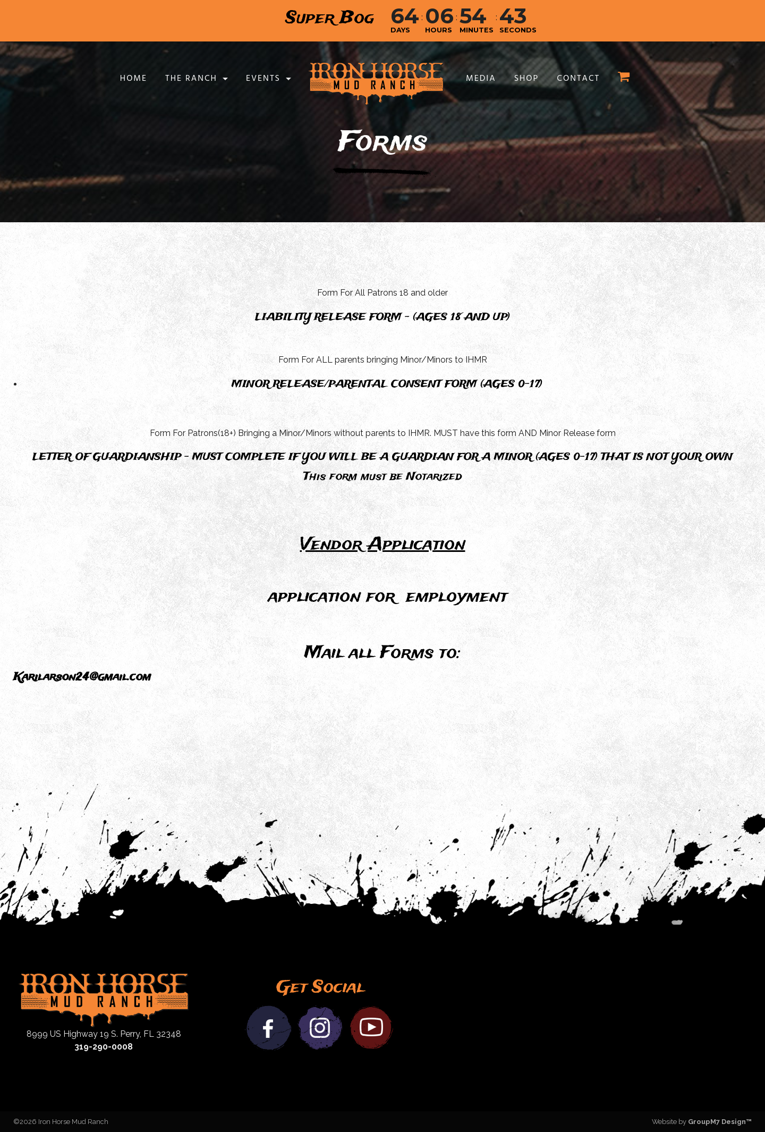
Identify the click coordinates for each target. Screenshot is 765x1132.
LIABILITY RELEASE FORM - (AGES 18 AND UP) (382, 317)
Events (263, 79)
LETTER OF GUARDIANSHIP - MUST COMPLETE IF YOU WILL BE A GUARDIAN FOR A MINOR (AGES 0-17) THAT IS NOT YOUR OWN (382, 457)
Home (133, 79)
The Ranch (191, 79)
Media (481, 79)
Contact (578, 79)
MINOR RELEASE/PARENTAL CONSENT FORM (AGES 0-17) (387, 384)
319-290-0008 (103, 1047)
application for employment (387, 596)
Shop (526, 79)
